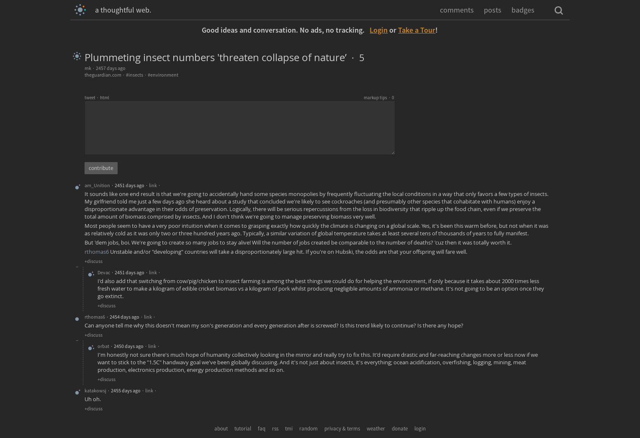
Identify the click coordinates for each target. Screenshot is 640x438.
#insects (134, 75)
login (420, 428)
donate (400, 428)
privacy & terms (342, 428)
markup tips (375, 97)
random (308, 428)
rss (275, 428)
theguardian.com (103, 75)
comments (457, 10)
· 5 (356, 58)
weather (376, 428)
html (104, 97)
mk (88, 68)
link (153, 185)
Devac (104, 272)
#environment (163, 75)
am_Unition (97, 185)
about (221, 428)
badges (523, 10)
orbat (103, 346)
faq (261, 428)
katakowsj (95, 390)
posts (492, 10)
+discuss (94, 261)
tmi (289, 428)
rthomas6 (97, 251)
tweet (90, 97)
